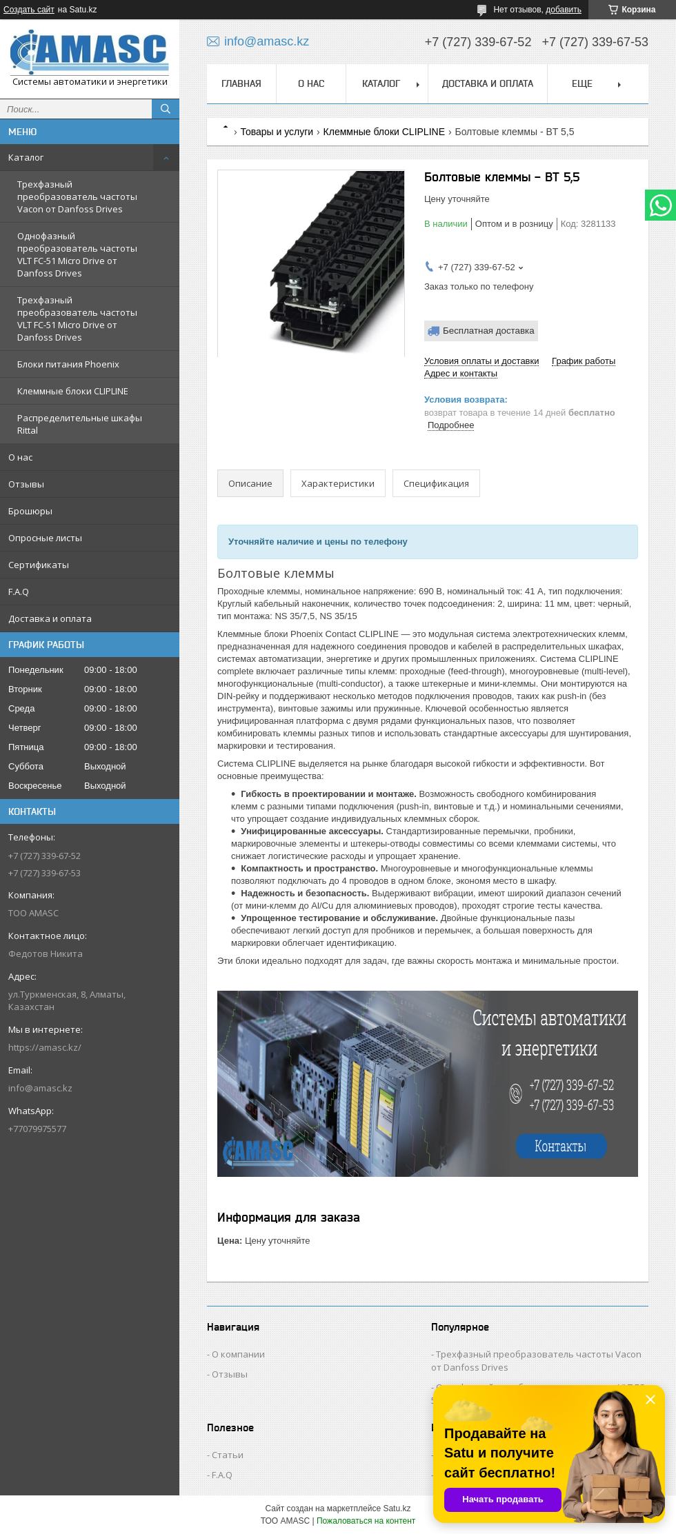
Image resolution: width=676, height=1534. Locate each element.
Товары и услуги (276, 131)
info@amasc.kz (40, 1088)
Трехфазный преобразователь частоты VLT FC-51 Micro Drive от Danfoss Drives (77, 318)
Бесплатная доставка (489, 330)
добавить (563, 9)
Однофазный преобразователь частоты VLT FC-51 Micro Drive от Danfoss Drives (77, 254)
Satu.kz (396, 1508)
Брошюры (30, 511)
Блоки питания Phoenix (68, 364)
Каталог (25, 157)
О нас (20, 457)
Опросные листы (45, 538)
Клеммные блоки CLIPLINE (72, 391)
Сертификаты (38, 564)
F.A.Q (18, 591)
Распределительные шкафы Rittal (79, 424)
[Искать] (165, 109)
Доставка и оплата (50, 618)
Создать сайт (28, 9)
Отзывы (26, 484)
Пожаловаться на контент (366, 1521)
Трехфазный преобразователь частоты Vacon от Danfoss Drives (77, 196)
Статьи (227, 1455)
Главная (241, 83)
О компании (238, 1354)
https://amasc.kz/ (44, 1047)
